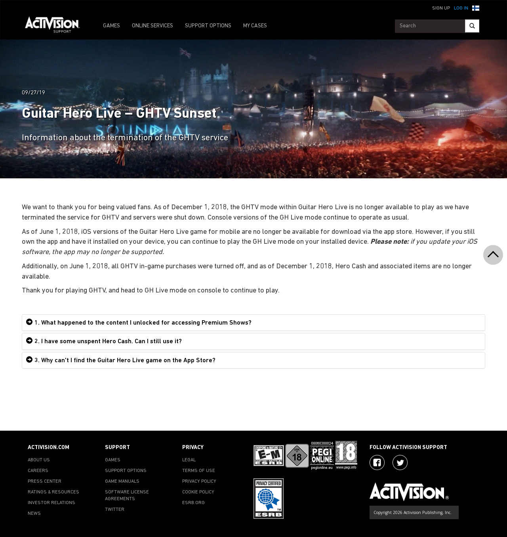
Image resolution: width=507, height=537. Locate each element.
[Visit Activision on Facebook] (377, 462)
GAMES (111, 26)
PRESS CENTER (44, 481)
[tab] (253, 323)
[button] (475, 7)
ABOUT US (39, 460)
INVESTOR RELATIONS (51, 503)
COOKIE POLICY (198, 492)
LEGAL (189, 460)
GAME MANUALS (122, 481)
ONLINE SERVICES (152, 26)
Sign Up (441, 8)
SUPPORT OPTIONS (208, 26)
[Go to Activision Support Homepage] (56, 26)
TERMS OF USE (198, 470)
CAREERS (38, 470)
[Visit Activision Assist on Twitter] (400, 462)
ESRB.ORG (193, 503)
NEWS (34, 513)
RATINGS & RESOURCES (53, 492)
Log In (461, 8)
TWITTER (114, 509)
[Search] (472, 25)
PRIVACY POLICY (199, 481)
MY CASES (255, 26)
